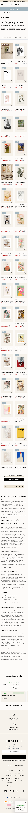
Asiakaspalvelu (18, 768)
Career (11, 773)
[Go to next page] (22, 486)
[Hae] (5, 4)
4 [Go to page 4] (16, 486)
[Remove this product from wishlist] (11, 57)
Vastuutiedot (10, 770)
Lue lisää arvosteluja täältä (14, 705)
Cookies (17, 778)
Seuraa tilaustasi (19, 770)
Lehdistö (11, 768)
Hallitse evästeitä (19, 780)
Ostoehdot (17, 773)
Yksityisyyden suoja (20, 775)
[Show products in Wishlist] (22, 4)
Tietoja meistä (9, 765)
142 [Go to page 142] (20, 486)
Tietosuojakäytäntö (8, 760)
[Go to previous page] (5, 486)
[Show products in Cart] (25, 4)
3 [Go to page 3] (13, 486)
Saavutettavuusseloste (7, 778)
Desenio (3, 12)
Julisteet (9, 12)
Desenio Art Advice (19, 765)
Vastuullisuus (9, 775)
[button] (21, 806)
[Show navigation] (2, 4)
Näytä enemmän (14, 479)
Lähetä (14, 757)
